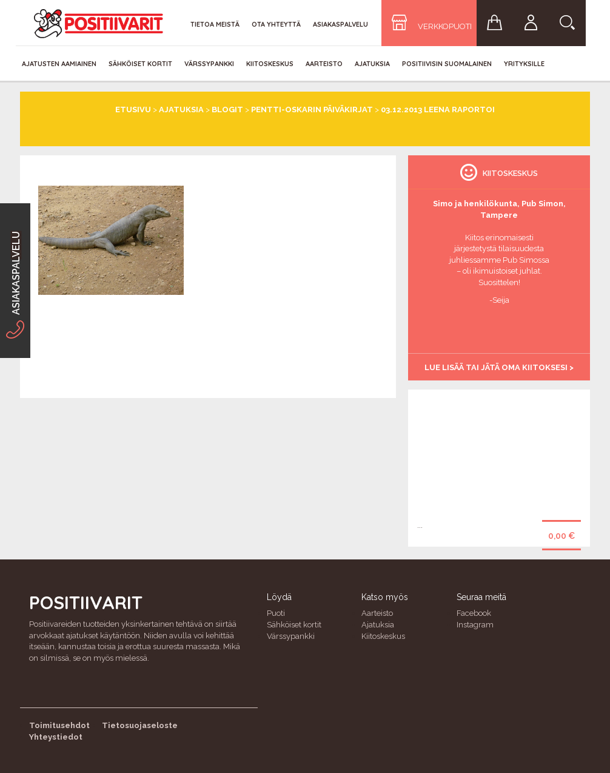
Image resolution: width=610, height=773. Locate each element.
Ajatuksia (372, 63)
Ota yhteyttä (276, 24)
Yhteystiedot (55, 736)
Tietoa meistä (215, 24)
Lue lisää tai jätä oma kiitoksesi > (499, 367)
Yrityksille (524, 63)
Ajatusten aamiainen (59, 63)
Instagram (475, 624)
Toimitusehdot (59, 725)
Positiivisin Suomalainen (447, 63)
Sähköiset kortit (140, 63)
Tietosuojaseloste (140, 725)
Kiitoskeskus (269, 63)
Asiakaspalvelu (340, 24)
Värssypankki (209, 63)
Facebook (474, 613)
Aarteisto (324, 63)
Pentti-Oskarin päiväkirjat (312, 109)
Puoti (276, 613)
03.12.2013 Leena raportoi (438, 109)
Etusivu (133, 109)
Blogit (227, 109)
